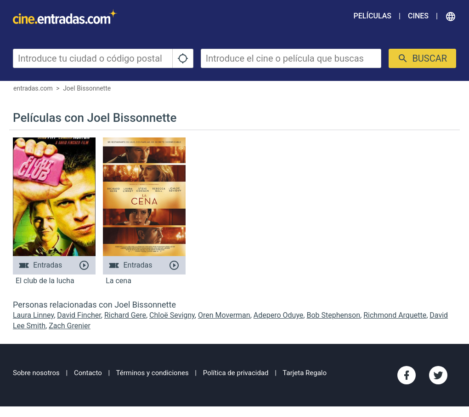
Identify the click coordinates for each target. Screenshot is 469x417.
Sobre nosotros (36, 373)
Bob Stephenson (333, 315)
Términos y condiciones (152, 373)
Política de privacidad (236, 373)
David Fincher (79, 315)
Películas (372, 15)
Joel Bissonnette (87, 88)
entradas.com (33, 88)
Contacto (88, 373)
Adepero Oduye (279, 315)
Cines (418, 15)
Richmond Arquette (394, 315)
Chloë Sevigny (172, 315)
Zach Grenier (69, 325)
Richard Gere (125, 315)
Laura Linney (33, 315)
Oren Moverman (224, 315)
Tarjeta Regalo (305, 373)
